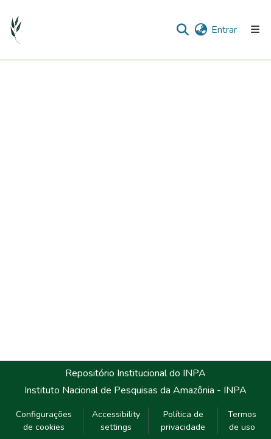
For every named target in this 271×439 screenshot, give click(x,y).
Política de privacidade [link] (183, 421)
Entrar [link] (224, 30)
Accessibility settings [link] (116, 421)
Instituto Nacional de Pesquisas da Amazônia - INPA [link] (135, 390)
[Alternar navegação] (255, 29)
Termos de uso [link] (242, 421)
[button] (16, 30)
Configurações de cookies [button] (44, 421)
